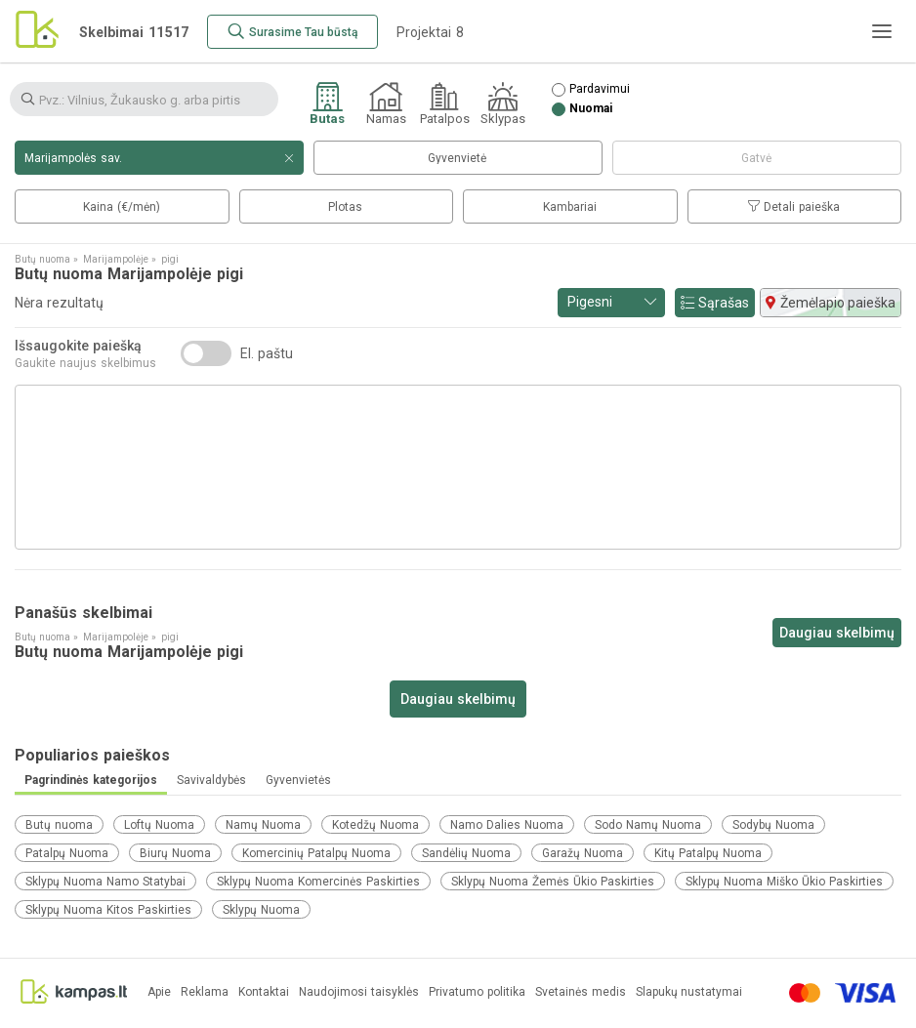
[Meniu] (881, 31)
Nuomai (590, 109)
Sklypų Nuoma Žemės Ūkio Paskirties (552, 881)
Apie (159, 992)
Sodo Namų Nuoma (648, 825)
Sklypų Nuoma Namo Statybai (105, 881)
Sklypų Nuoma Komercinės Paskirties (318, 881)
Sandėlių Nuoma (466, 853)
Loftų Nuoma (159, 825)
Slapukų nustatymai (689, 992)
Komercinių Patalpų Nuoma (316, 853)
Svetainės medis (580, 992)
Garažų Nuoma (582, 853)
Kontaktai (263, 992)
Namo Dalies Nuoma (506, 825)
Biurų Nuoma (175, 853)
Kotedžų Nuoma (375, 825)
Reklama (205, 992)
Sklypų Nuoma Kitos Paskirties (108, 910)
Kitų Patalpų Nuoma (708, 853)
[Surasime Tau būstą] (292, 32)
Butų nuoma (59, 825)
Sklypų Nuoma (261, 910)
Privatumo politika (477, 992)
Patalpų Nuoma (66, 853)
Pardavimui (599, 89)
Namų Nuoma (263, 825)
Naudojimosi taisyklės (359, 992)
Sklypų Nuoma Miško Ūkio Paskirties (784, 881)
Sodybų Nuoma (773, 825)
